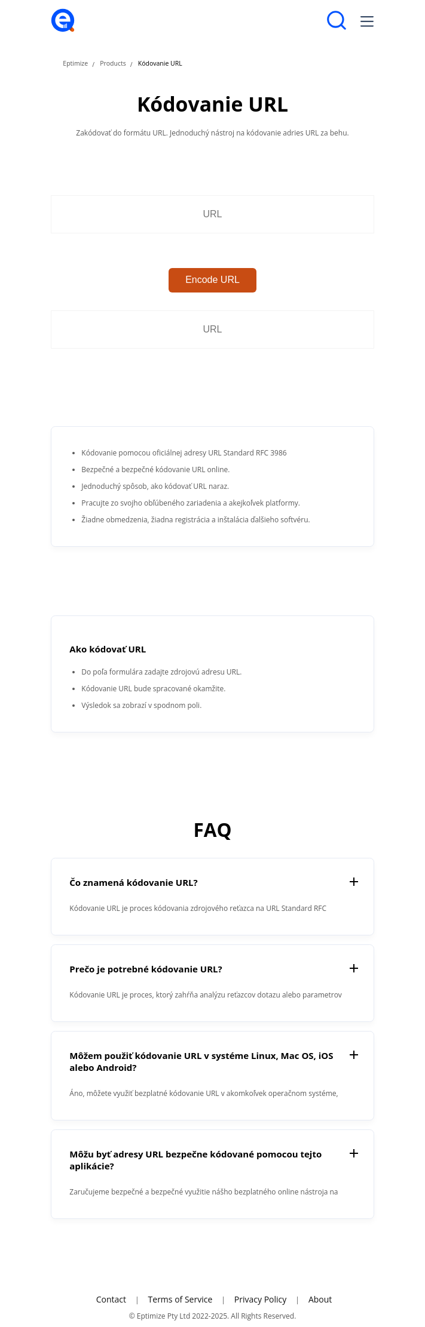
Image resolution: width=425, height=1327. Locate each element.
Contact (111, 1299)
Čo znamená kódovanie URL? (133, 882)
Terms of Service (180, 1299)
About (320, 1299)
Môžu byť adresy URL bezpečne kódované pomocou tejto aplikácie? (195, 1160)
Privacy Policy (260, 1299)
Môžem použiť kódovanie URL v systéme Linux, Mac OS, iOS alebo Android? (201, 1061)
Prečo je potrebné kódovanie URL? (145, 969)
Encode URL (212, 280)
